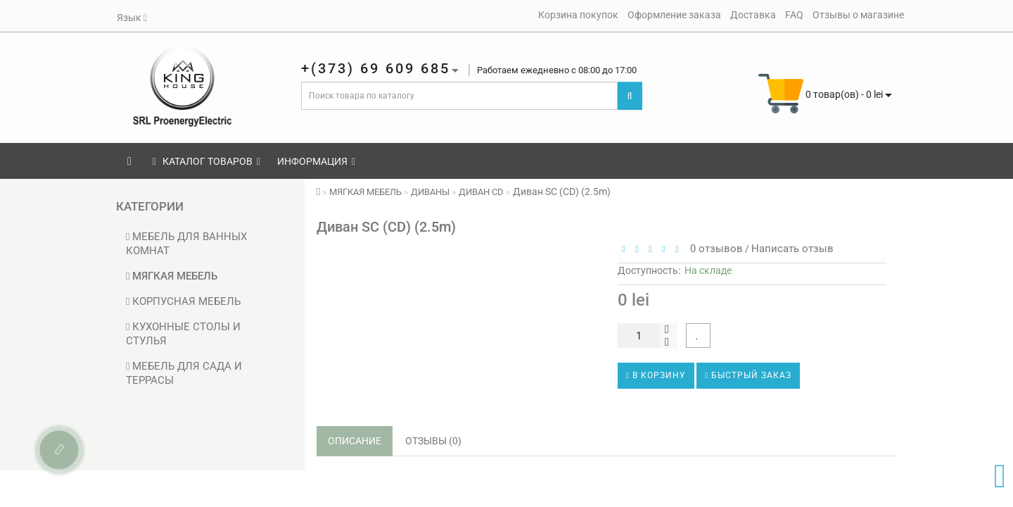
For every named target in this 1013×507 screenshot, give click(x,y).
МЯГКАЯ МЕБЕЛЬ (171, 276)
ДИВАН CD (481, 192)
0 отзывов (713, 248)
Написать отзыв (792, 248)
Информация (316, 161)
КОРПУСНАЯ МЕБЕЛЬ (183, 301)
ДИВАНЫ (430, 192)
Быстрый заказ (748, 375)
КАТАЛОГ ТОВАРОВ (206, 161)
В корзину (656, 375)
